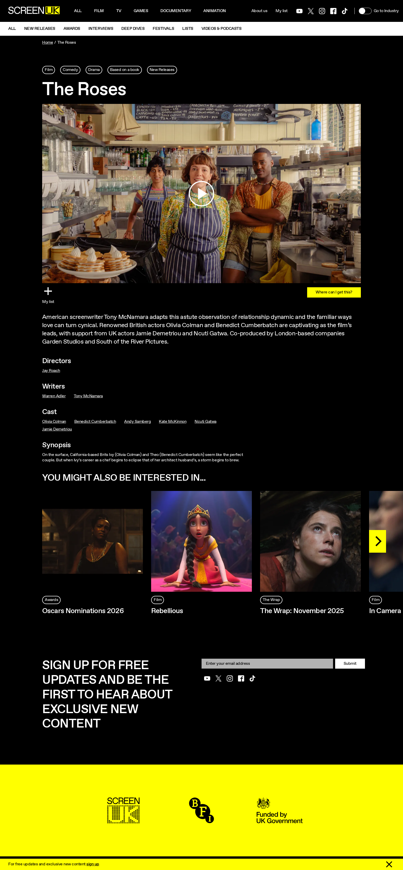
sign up (92, 864)
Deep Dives (132, 28)
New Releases (39, 28)
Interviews (100, 28)
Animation (214, 11)
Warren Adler (54, 396)
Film (99, 11)
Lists (187, 28)
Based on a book (124, 70)
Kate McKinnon (172, 421)
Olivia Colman (54, 421)
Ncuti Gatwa (205, 421)
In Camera (385, 611)
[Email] (267, 664)
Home (47, 42)
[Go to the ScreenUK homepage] (34, 11)
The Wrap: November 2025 (302, 611)
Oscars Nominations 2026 (83, 611)
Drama (94, 70)
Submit (350, 663)
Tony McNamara (88, 396)
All (78, 11)
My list (282, 11)
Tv (118, 11)
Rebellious (167, 611)
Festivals (163, 28)
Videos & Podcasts (222, 28)
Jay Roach (51, 370)
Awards (71, 28)
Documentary (175, 11)
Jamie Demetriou (57, 429)
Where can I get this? (334, 292)
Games (141, 11)
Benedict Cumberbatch (95, 421)
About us (259, 11)
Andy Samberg (137, 421)
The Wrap (271, 600)
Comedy (70, 70)
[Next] (377, 541)
